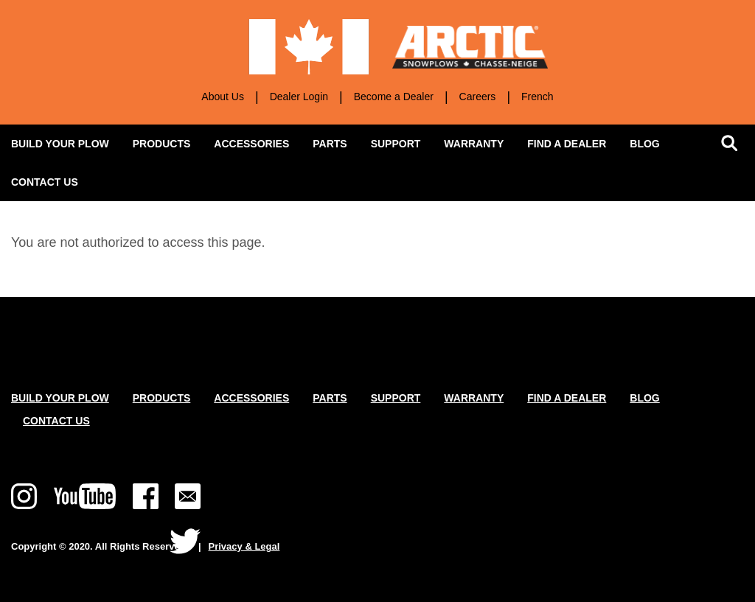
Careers (477, 96)
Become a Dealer (394, 96)
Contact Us (56, 421)
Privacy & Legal (244, 546)
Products (168, 139)
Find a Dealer (566, 144)
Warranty (474, 144)
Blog (644, 144)
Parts (330, 144)
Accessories (257, 139)
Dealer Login (299, 96)
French (537, 96)
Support (402, 139)
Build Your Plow (60, 398)
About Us (222, 96)
